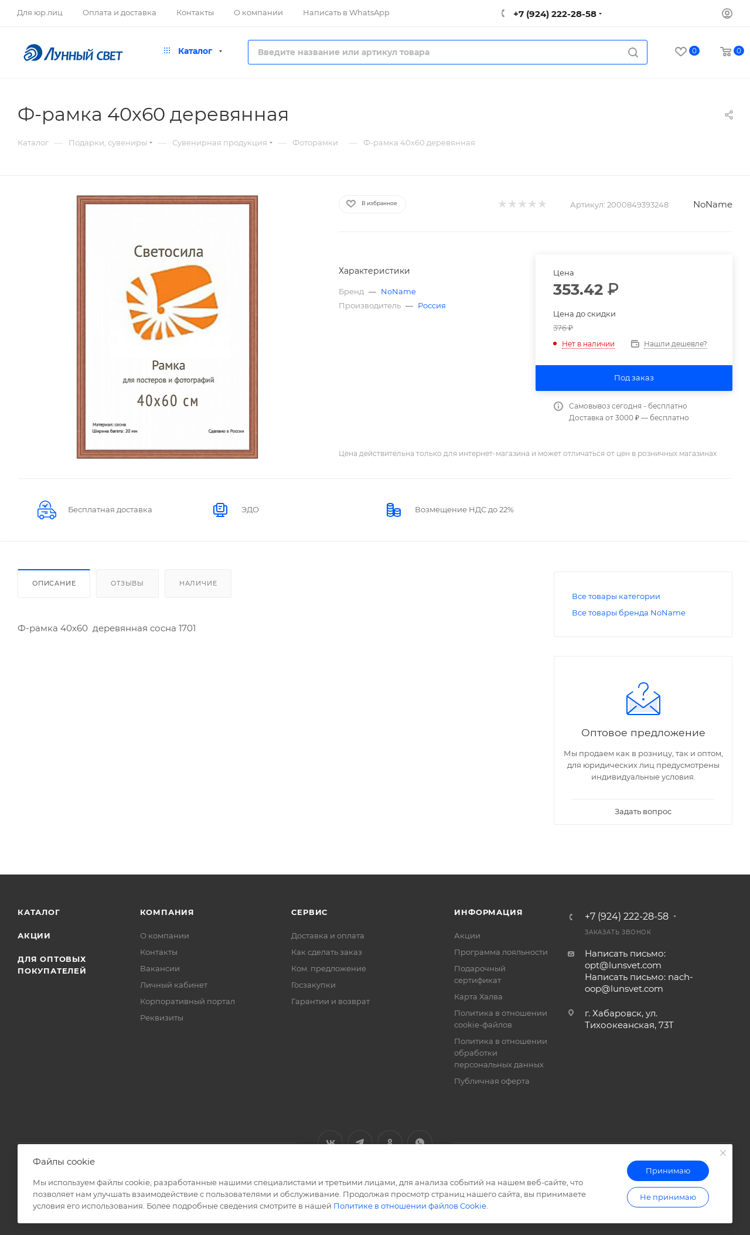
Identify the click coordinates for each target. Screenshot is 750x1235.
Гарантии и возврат (330, 1001)
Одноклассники (390, 1142)
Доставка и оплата (327, 935)
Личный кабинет (173, 984)
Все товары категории (616, 596)
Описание (54, 583)
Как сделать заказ (326, 952)
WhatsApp (419, 1142)
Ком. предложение (328, 968)
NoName (712, 204)
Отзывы (127, 583)
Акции (34, 935)
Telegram (360, 1142)
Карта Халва (478, 996)
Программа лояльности (501, 952)
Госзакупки (313, 984)
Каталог (39, 912)
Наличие (198, 583)
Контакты (159, 952)
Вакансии (160, 968)
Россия (432, 305)
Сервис (309, 912)
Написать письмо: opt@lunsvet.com (625, 959)
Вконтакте (330, 1142)
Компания (167, 912)
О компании (164, 935)
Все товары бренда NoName (629, 612)
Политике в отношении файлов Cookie (409, 1205)
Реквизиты (161, 1017)
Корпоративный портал (187, 1001)
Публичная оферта (492, 1081)
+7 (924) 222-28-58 (553, 13)
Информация (488, 912)
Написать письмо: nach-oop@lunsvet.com (639, 982)
